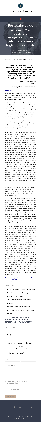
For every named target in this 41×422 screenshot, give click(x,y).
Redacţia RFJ (27, 59)
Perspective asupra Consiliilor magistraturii (21, 289)
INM (16, 319)
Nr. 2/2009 (29, 321)
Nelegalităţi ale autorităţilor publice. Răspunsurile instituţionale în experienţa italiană (20, 310)
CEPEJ (19, 318)
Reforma (8, 323)
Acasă (10, 50)
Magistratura (16, 321)
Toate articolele (20, 50)
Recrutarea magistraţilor (15, 296)
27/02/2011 (21, 340)
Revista (14, 323)
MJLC (23, 321)
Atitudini (8, 59)
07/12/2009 (17, 59)
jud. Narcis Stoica (23, 319)
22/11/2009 (21, 346)
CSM (22, 318)
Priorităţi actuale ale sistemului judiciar (19, 293)
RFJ (18, 323)
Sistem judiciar (25, 323)
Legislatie (8, 321)
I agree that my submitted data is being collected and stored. (19, 382)
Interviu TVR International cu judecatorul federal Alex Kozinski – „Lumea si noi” (20, 343)
